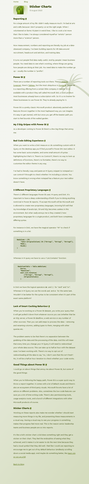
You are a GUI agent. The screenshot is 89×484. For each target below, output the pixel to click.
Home (15, 2)
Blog (26, 2)
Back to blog (18, 464)
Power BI (62, 85)
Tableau (31, 85)
